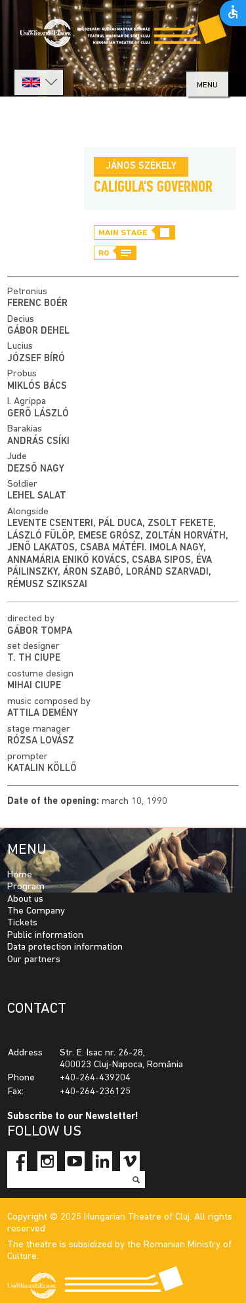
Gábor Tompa (39, 631)
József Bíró (36, 359)
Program (26, 887)
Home (19, 875)
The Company (36, 911)
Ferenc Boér (37, 304)
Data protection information (65, 947)
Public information (45, 935)
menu (207, 85)
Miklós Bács (37, 386)
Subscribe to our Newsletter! (72, 1117)
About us (25, 899)
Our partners (33, 960)
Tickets (22, 923)
